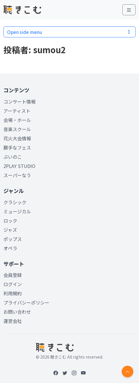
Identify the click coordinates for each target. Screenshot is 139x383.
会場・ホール (17, 119)
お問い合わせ (17, 311)
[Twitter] (65, 372)
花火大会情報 (17, 138)
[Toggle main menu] (129, 9)
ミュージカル (17, 211)
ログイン (12, 284)
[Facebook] (55, 372)
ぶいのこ (12, 156)
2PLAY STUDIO (19, 165)
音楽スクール (17, 129)
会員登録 (12, 274)
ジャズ (10, 229)
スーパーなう (17, 175)
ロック (10, 220)
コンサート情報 (19, 101)
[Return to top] (127, 371)
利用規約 (12, 293)
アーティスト (16, 110)
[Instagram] (74, 372)
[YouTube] (83, 372)
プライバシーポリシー (26, 302)
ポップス (12, 238)
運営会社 (12, 320)
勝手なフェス (17, 147)
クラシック (14, 202)
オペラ (10, 248)
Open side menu (69, 31)
